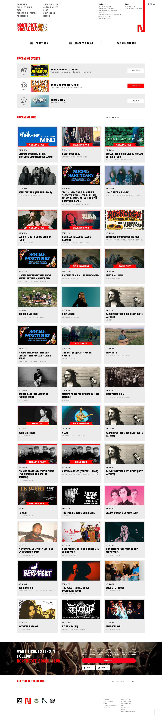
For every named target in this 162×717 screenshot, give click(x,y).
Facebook (88, 668)
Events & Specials (27, 13)
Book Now (22, 4)
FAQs (45, 10)
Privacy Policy (126, 701)
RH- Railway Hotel (44, 700)
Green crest (36, 700)
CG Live (52, 701)
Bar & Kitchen (24, 7)
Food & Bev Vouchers (128, 711)
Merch (46, 16)
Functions (22, 16)
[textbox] (124, 117)
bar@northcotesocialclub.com (110, 14)
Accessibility (50, 7)
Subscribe (108, 661)
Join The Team (50, 4)
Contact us (49, 13)
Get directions (104, 18)
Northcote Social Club (32, 27)
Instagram (103, 668)
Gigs (19, 10)
